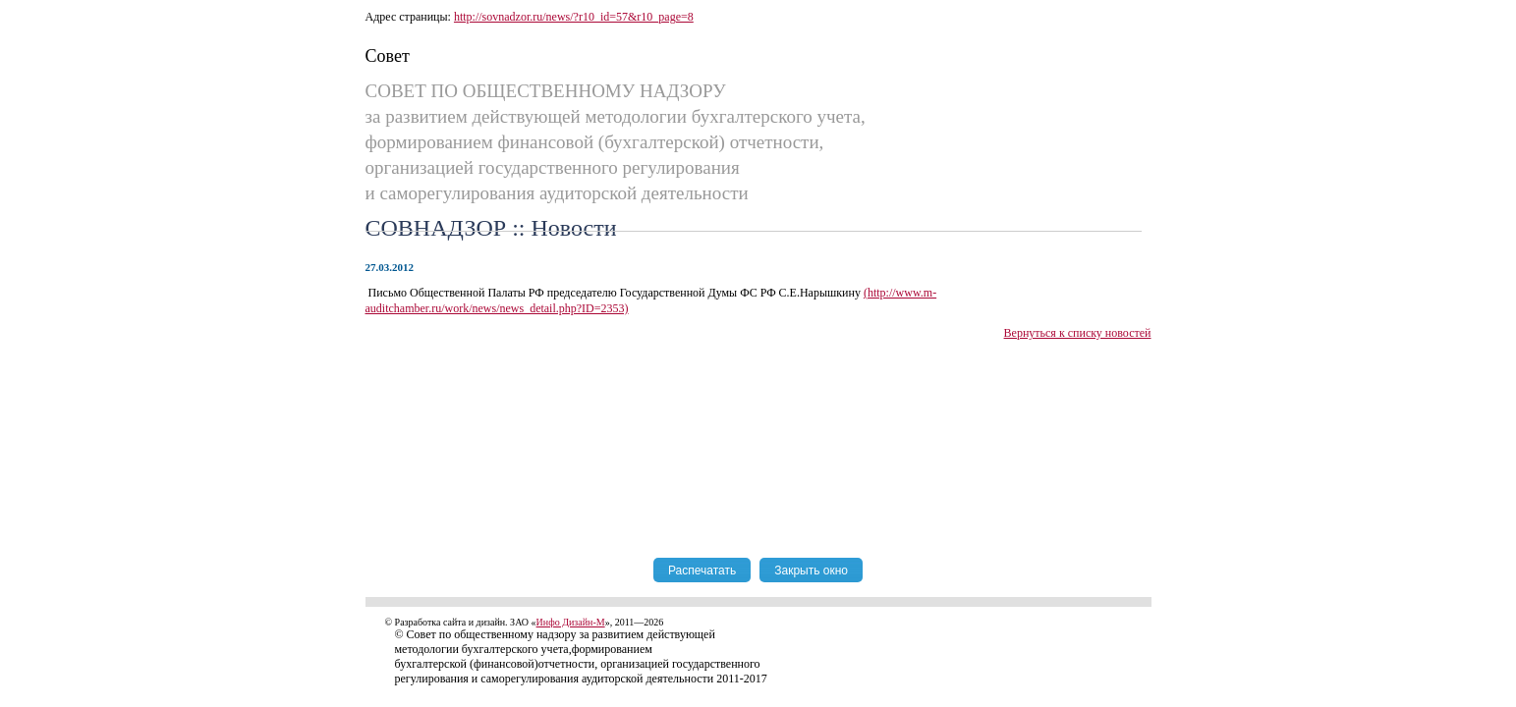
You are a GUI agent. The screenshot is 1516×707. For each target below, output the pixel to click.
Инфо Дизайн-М (570, 622)
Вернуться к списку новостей (1077, 333)
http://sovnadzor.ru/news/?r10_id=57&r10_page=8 (574, 17)
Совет (387, 56)
